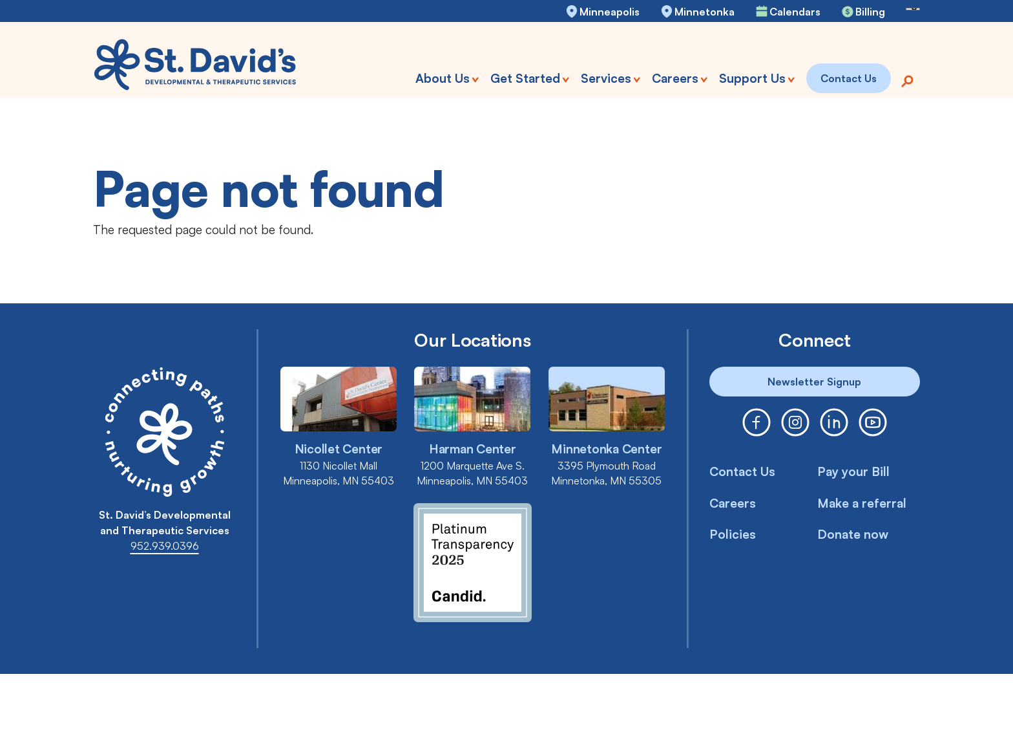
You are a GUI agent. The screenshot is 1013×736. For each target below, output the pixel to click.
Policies (732, 534)
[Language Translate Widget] (913, 9)
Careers (732, 503)
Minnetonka (704, 11)
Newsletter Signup (814, 381)
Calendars (794, 11)
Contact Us (742, 471)
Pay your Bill (853, 471)
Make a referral (861, 503)
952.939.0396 (165, 545)
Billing (870, 11)
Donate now (852, 534)
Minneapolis (610, 11)
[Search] (907, 79)
